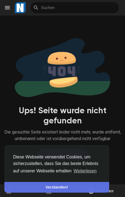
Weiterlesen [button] (85, 171)
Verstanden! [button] (57, 187)
